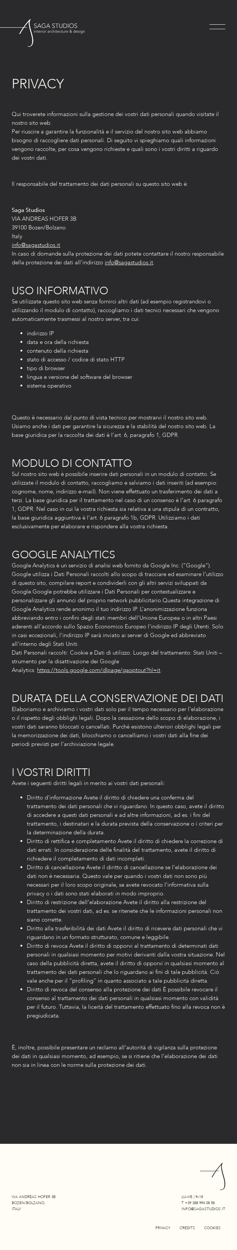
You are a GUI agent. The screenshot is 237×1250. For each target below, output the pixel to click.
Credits (187, 1228)
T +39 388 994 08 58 (198, 1203)
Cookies (212, 1228)
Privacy (162, 1228)
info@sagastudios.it (36, 245)
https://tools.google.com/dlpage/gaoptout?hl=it (98, 670)
